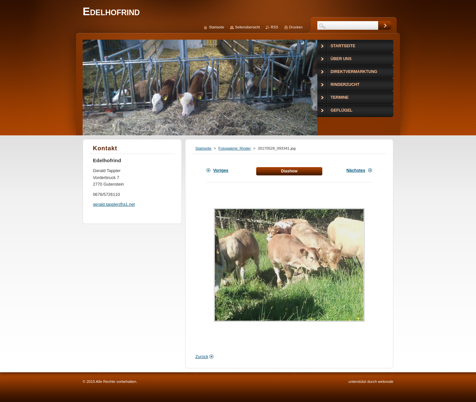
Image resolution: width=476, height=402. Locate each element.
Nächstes (355, 170)
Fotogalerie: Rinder (234, 148)
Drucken (296, 27)
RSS (274, 27)
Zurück (201, 356)
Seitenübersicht (247, 27)
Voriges (220, 170)
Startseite (203, 148)
